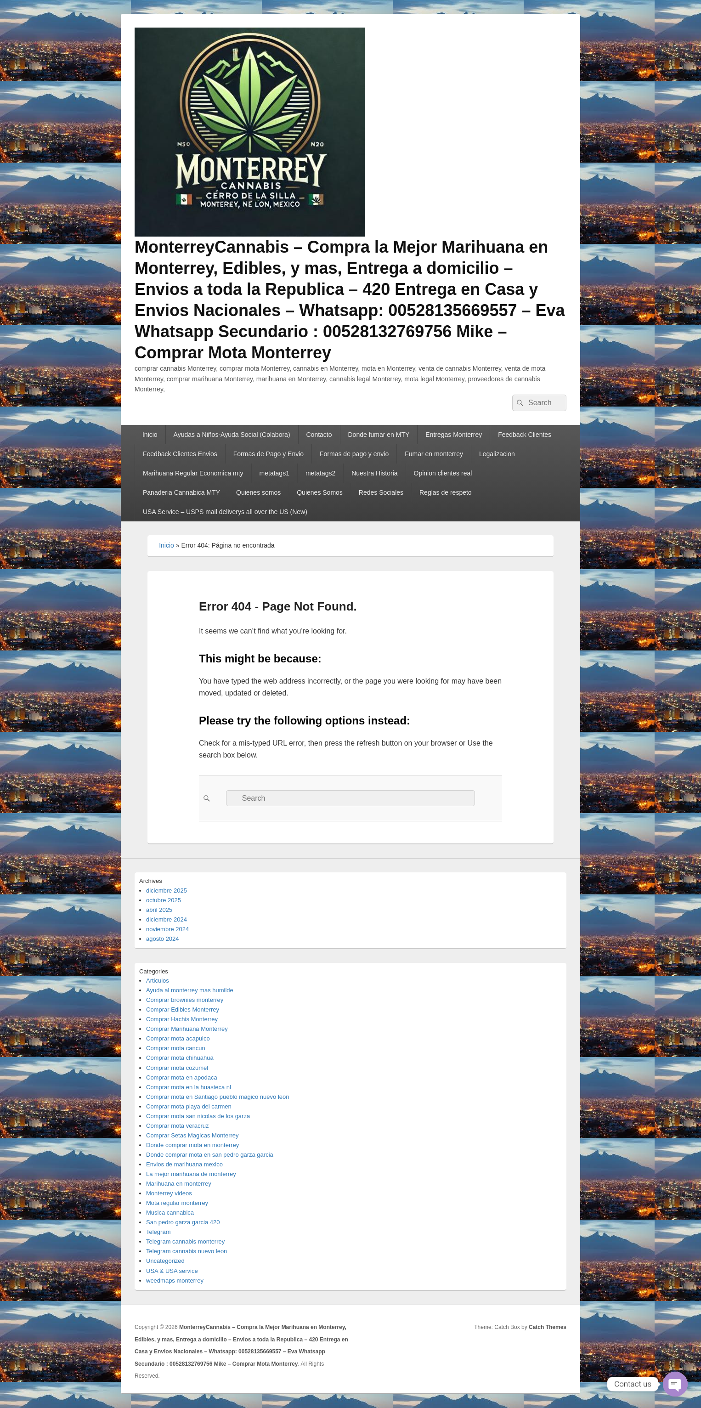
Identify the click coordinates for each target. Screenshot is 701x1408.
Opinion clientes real (443, 473)
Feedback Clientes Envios (180, 454)
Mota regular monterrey (177, 1202)
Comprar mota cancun (175, 1048)
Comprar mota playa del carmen (189, 1106)
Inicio (150, 434)
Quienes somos (258, 492)
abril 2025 (159, 909)
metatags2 (320, 473)
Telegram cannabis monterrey (185, 1241)
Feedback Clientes (524, 434)
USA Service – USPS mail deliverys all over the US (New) (225, 511)
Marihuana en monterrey (178, 1183)
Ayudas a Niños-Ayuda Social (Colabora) (232, 434)
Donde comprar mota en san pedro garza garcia (209, 1154)
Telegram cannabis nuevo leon (186, 1251)
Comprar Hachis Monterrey (182, 1019)
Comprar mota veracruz (177, 1125)
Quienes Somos (320, 492)
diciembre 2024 (166, 919)
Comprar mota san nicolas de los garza (198, 1116)
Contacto (319, 434)
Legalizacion (497, 454)
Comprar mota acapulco (178, 1038)
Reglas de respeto (445, 492)
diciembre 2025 (166, 890)
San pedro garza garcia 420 (183, 1222)
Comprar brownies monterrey (184, 999)
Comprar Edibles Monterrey (182, 1009)
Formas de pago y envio (354, 454)
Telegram (158, 1231)
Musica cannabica (170, 1212)
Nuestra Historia (374, 473)
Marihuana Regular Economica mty (193, 473)
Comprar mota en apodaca (181, 1077)
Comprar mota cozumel (177, 1067)
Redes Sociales (381, 492)
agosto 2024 (162, 938)
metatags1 (274, 473)
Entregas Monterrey (453, 434)
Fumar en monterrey (434, 454)
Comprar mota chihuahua (180, 1057)
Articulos (157, 980)
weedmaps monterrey (175, 1280)
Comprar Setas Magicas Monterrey (192, 1135)
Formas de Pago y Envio (268, 454)
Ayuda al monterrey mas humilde (189, 990)
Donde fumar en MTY (378, 434)
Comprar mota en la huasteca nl (188, 1087)
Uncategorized (165, 1260)
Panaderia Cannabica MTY (181, 492)
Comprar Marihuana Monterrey (187, 1028)
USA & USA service (172, 1270)
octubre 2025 (163, 900)
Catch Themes (547, 1327)
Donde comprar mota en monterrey (192, 1145)
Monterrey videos (169, 1193)
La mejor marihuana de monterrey (191, 1174)
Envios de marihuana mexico (184, 1164)
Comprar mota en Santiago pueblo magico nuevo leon (217, 1096)
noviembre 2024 (167, 929)
